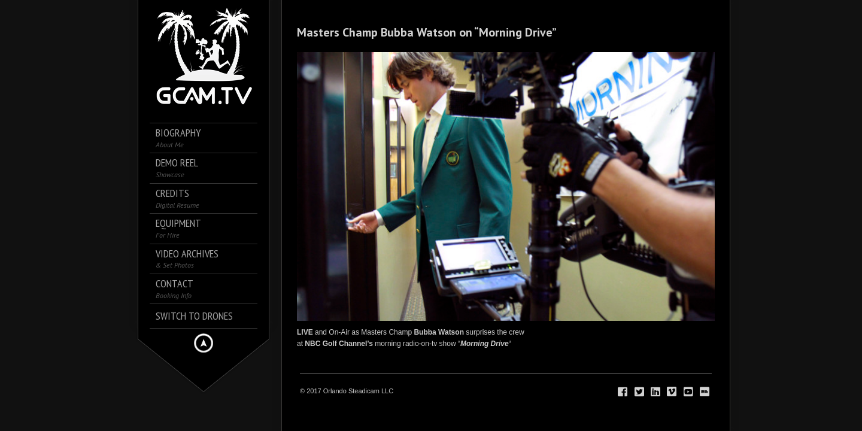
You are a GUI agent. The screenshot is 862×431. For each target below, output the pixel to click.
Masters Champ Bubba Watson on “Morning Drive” (427, 32)
